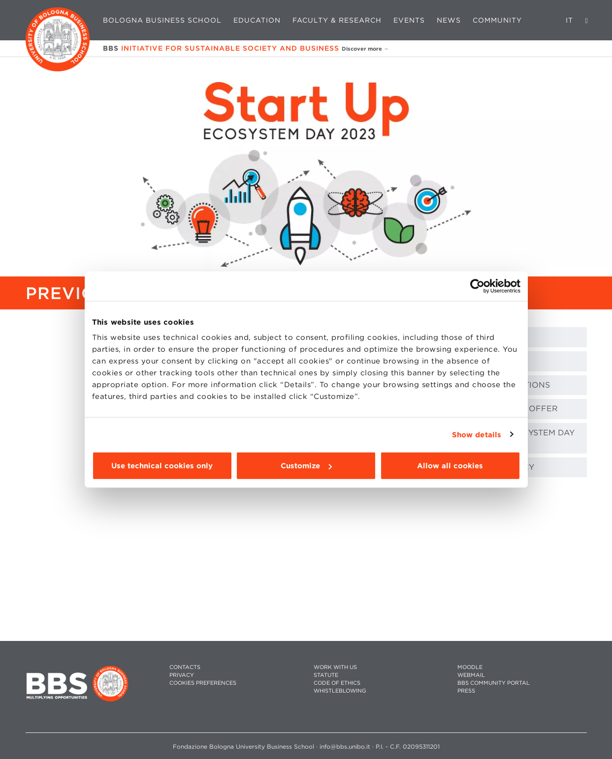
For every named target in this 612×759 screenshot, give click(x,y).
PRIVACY (181, 675)
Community (497, 20)
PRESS (466, 691)
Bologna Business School (162, 20)
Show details (476, 434)
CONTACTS (184, 667)
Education (257, 20)
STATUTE (326, 675)
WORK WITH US (335, 667)
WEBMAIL (471, 675)
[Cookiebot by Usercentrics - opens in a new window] (477, 285)
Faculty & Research (337, 20)
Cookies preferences (202, 683)
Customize (306, 465)
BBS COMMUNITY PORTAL (493, 683)
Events (409, 20)
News (449, 20)
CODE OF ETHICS (337, 683)
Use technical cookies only (162, 465)
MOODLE (470, 667)
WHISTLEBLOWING (340, 691)
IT (569, 20)
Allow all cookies (450, 465)
